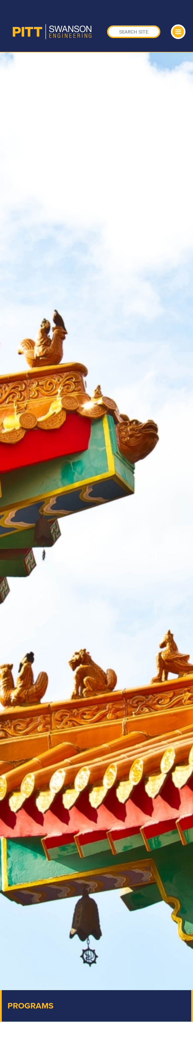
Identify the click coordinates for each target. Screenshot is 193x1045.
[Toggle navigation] (178, 31)
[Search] (133, 31)
